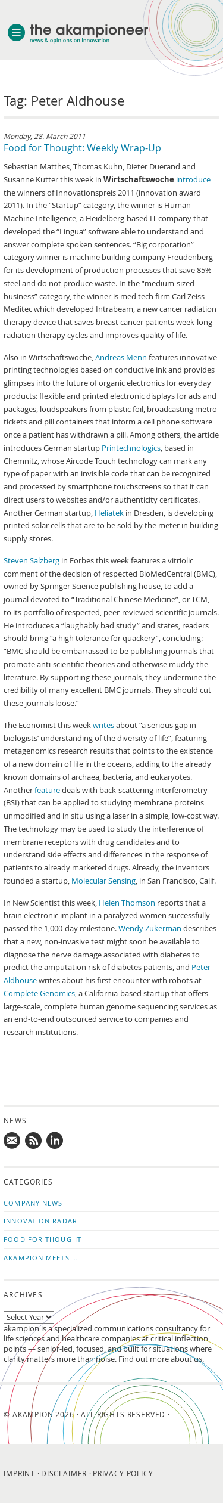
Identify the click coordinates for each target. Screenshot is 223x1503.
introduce (193, 180)
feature (47, 790)
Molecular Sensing (103, 881)
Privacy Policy (123, 1473)
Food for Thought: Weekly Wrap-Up (82, 147)
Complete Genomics (39, 993)
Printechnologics (131, 448)
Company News (33, 1202)
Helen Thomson (127, 903)
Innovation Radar (40, 1220)
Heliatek (109, 513)
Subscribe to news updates (34, 1141)
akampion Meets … (41, 1257)
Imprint (19, 1473)
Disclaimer (64, 1473)
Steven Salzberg (31, 561)
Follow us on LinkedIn (55, 1141)
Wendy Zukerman (149, 929)
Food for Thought (42, 1239)
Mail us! (12, 1141)
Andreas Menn (121, 357)
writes (103, 725)
